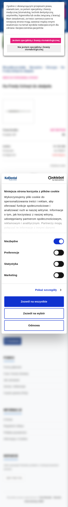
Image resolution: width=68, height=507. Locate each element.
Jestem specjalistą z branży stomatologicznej (35, 40)
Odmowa (34, 325)
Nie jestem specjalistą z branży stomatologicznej (34, 48)
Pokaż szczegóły (46, 289)
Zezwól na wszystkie (34, 301)
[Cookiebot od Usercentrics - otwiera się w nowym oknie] (48, 178)
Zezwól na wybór (34, 313)
